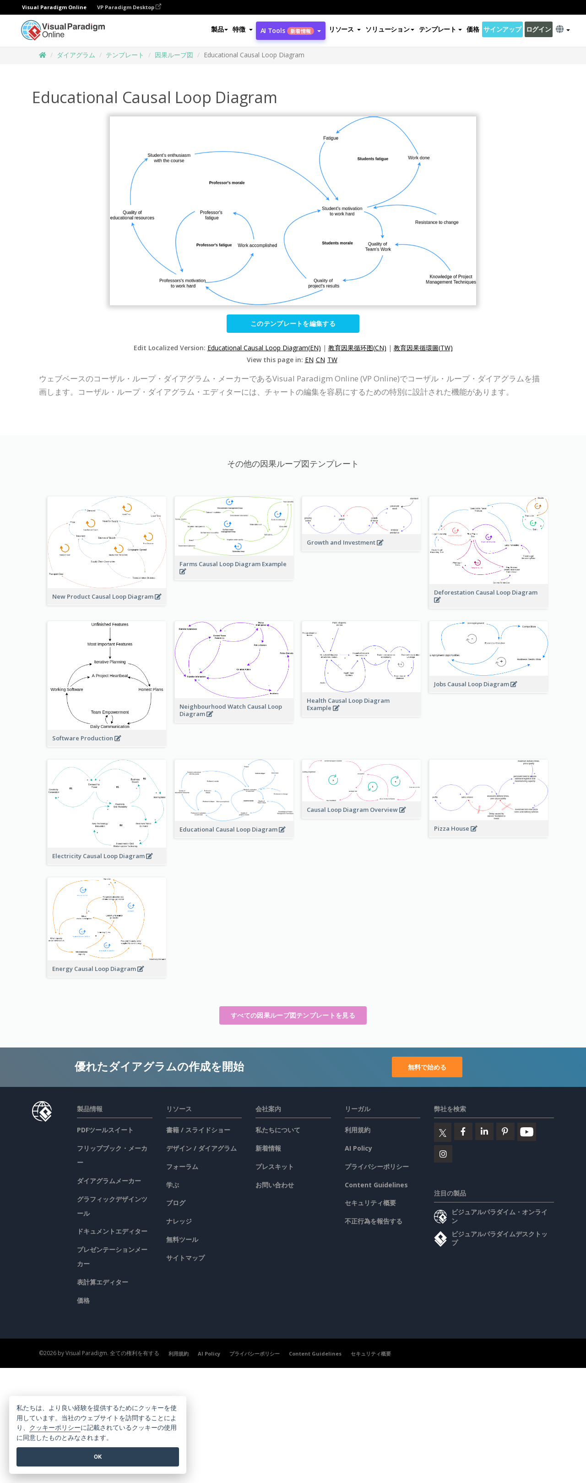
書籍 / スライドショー (198, 1129)
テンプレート (125, 54)
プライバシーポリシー (377, 1166)
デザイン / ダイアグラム (201, 1148)
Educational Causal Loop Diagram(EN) (264, 347)
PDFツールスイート (105, 1129)
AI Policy (358, 1148)
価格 (473, 29)
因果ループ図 (174, 54)
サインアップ (502, 29)
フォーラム (182, 1166)
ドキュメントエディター (112, 1231)
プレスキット (274, 1166)
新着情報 (268, 1148)
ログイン (538, 29)
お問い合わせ (274, 1184)
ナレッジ (179, 1221)
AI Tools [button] (290, 30)
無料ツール (182, 1239)
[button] (242, 29)
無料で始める (427, 1067)
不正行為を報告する (373, 1221)
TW (332, 359)
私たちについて (277, 1129)
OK (98, 1456)
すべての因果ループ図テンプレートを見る (293, 1015)
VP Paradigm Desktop (129, 7)
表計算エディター (102, 1282)
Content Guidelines (376, 1184)
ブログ (175, 1202)
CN (320, 359)
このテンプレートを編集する (293, 323)
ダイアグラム (76, 54)
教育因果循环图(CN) (357, 347)
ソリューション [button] (389, 29)
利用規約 (357, 1129)
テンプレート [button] (440, 29)
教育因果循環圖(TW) (423, 347)
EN (309, 359)
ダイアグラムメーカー (109, 1180)
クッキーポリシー (55, 1428)
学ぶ (172, 1184)
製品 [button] (219, 29)
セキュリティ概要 (370, 1202)
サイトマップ (185, 1257)
